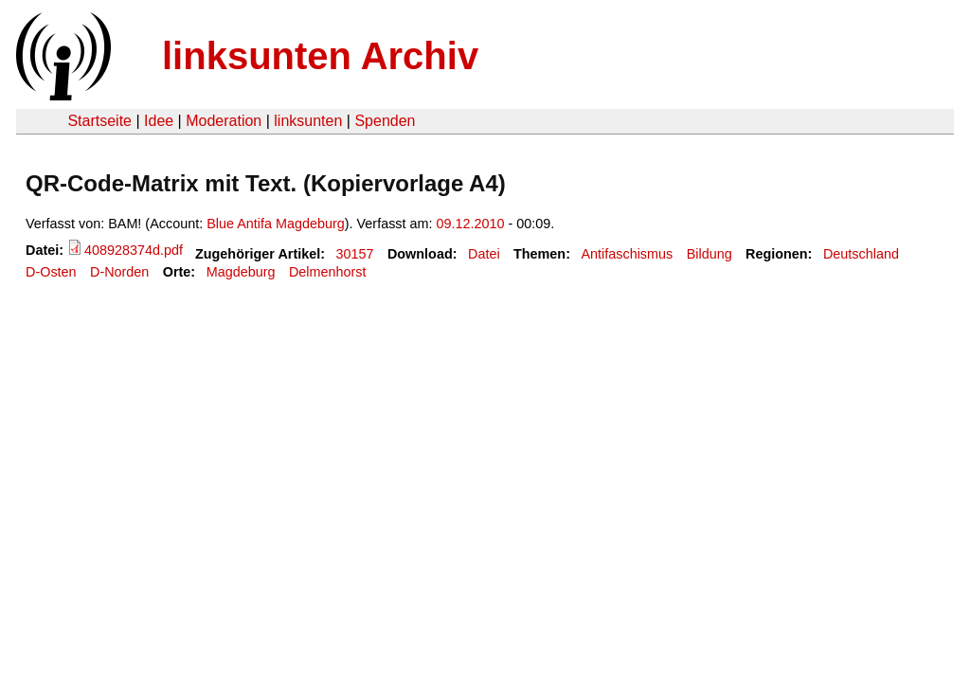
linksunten (308, 121)
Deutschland (861, 253)
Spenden (384, 121)
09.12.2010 (471, 223)
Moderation (223, 121)
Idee (158, 121)
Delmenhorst (328, 271)
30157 (355, 253)
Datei (484, 253)
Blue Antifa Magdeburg (276, 223)
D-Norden (119, 271)
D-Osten (51, 271)
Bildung (709, 253)
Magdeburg (241, 271)
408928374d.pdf (133, 250)
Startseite (99, 121)
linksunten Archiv (320, 56)
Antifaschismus (627, 253)
